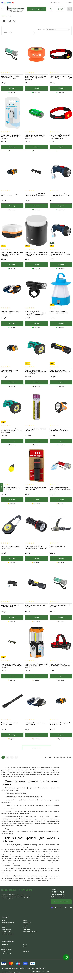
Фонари (25, 925)
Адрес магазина (6, 944)
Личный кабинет (6, 953)
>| (16, 757)
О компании (4, 947)
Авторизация (68, 2)
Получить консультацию (37, 9)
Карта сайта (26, 951)
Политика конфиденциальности (11, 972)
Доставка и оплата (6, 949)
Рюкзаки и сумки (6, 931)
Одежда (3, 925)
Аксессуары (26, 929)
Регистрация (56, 2)
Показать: (6, 32)
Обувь (3, 927)
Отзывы (25, 944)
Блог (24, 947)
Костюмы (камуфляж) (7, 922)
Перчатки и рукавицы (7, 934)
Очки (24, 927)
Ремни (25, 920)
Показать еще (36, 748)
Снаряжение (27, 922)
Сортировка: (41, 29)
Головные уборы (6, 929)
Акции (3, 920)
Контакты (4, 951)
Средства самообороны (30, 931)
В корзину (12, 88)
